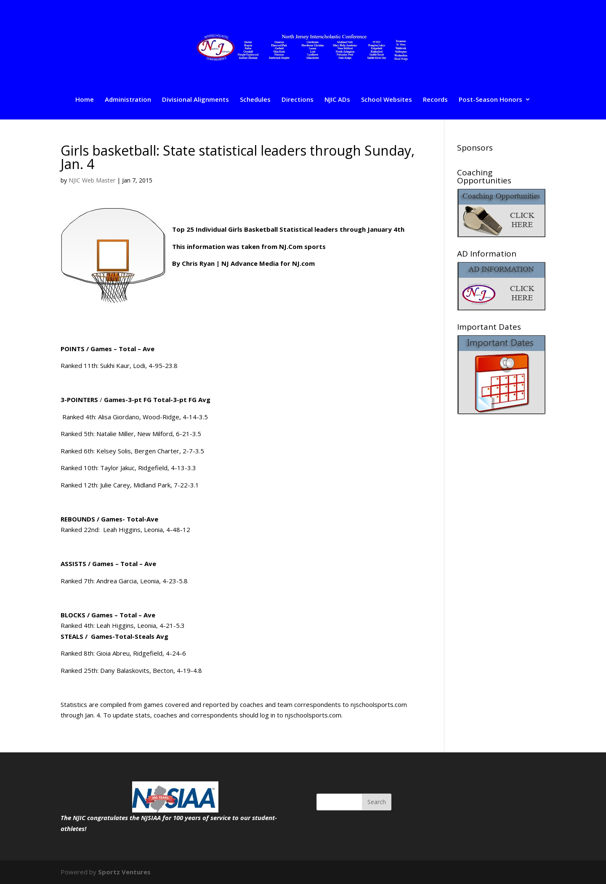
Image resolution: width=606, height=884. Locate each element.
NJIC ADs (337, 99)
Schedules (255, 99)
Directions (298, 99)
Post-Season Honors (490, 99)
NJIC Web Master (92, 180)
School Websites (386, 99)
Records (435, 99)
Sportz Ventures (124, 872)
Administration (128, 99)
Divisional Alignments (195, 99)
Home (84, 99)
